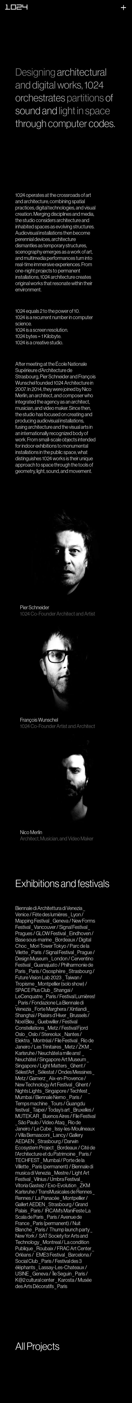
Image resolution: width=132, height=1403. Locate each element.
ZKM (84, 1047)
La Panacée (47, 1198)
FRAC (63, 1248)
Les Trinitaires (47, 1047)
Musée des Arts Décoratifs (53, 1283)
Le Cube (42, 1128)
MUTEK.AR (27, 1116)
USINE (22, 1273)
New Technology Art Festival (43, 1084)
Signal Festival (73, 927)
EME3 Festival (50, 1255)
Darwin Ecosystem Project (46, 1144)
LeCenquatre (28, 996)
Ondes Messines (75, 1072)
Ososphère (53, 971)
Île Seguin (62, 1273)
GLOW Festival (51, 933)
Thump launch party (69, 1229)
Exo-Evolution (62, 1185)
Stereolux (51, 1034)
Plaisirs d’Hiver (52, 1015)
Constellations (29, 1028)
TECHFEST (27, 1160)
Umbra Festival (65, 1179)
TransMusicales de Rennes (65, 1191)
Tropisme (25, 984)
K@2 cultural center (34, 1280)
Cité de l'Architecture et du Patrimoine (55, 1150)
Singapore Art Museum (62, 1059)
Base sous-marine (33, 939)
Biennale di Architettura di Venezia (48, 908)
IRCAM (52, 1210)
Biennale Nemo (50, 1097)
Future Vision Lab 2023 (38, 977)
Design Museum (31, 958)
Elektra (22, 1040)
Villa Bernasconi (33, 1135)
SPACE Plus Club (32, 990)
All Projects (37, 1346)
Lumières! (85, 996)
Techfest (78, 1091)
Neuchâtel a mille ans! (59, 1053)
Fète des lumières (49, 914)
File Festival (66, 1040)
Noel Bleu (24, 1021)
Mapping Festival (32, 921)
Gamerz (37, 1078)
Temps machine (31, 1103)
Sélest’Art (24, 1072)
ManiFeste (74, 1210)
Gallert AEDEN (30, 1204)
